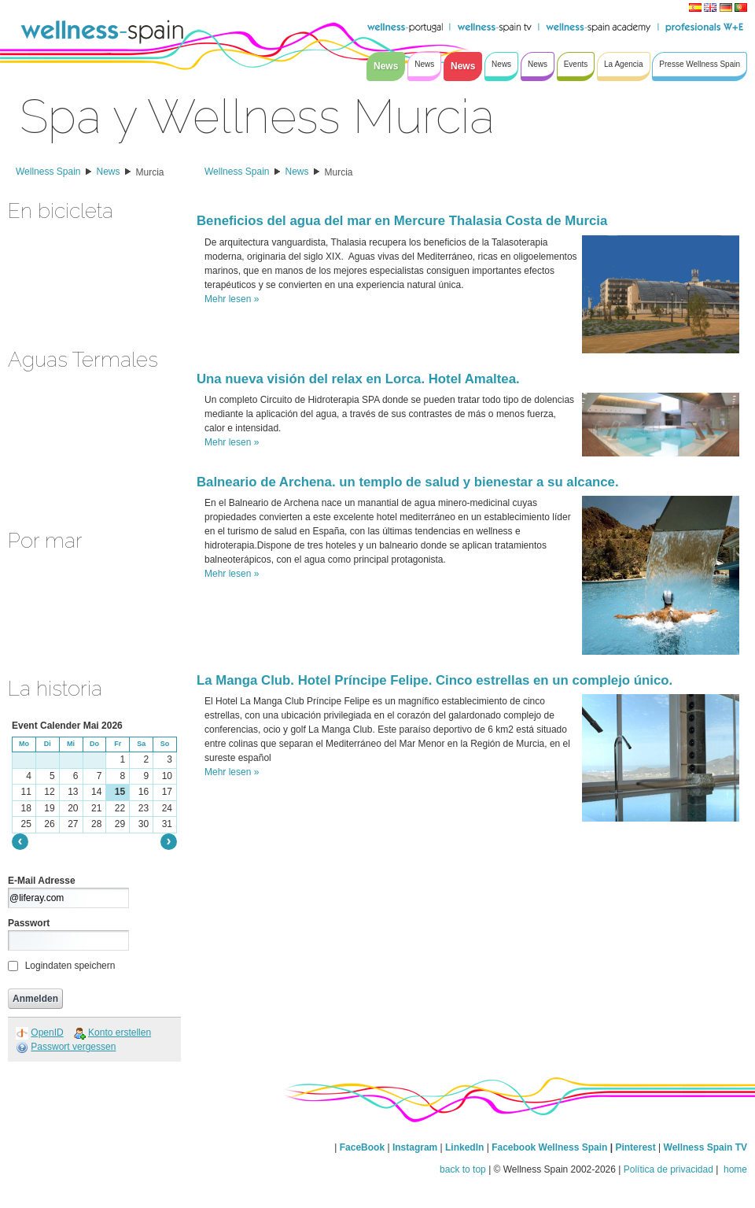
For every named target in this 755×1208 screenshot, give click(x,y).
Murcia (150, 172)
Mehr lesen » (231, 299)
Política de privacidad (668, 1169)
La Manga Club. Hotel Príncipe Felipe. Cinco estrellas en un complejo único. (434, 680)
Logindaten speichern (70, 965)
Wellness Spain (48, 171)
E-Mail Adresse (42, 880)
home (734, 1169)
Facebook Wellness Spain (549, 1147)
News (108, 171)
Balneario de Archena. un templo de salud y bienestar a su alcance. (408, 482)
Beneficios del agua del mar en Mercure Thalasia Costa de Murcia (402, 220)
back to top (463, 1169)
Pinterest (636, 1147)
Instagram (414, 1147)
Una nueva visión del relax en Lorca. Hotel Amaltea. (358, 378)
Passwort (29, 923)
